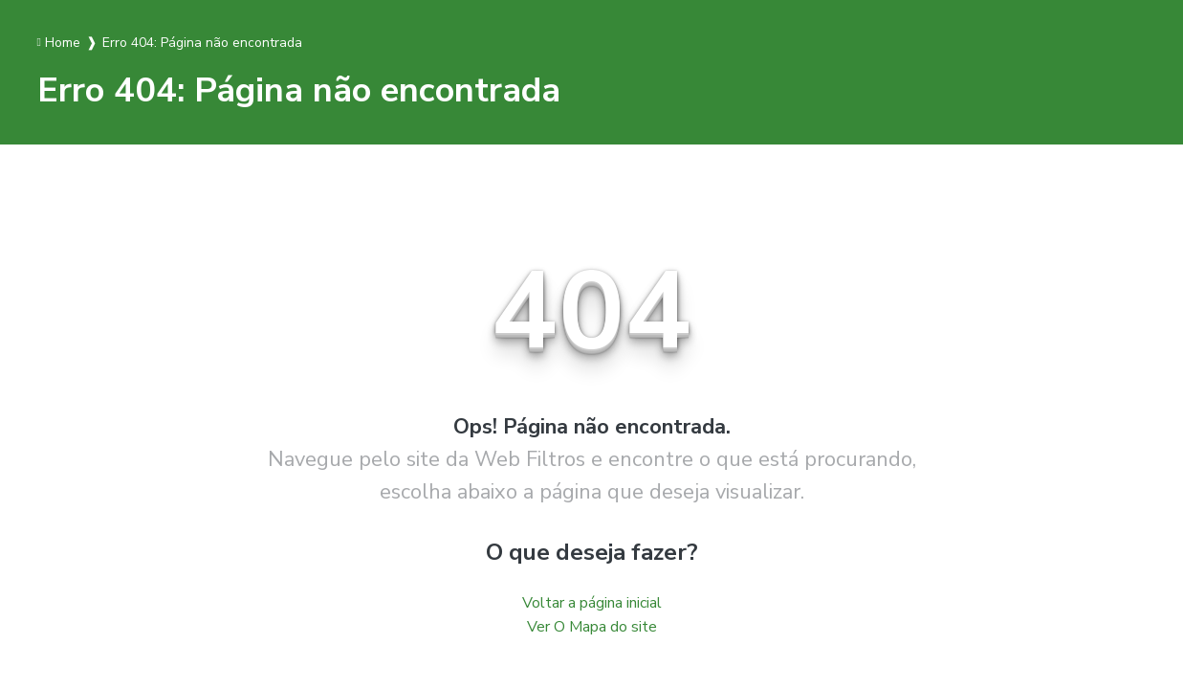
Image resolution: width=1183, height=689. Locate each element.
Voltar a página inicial (592, 602)
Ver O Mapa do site (592, 626)
